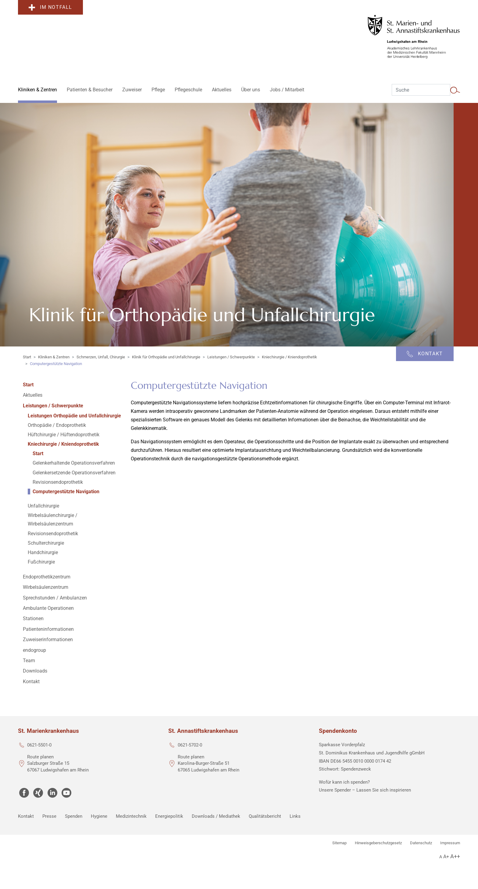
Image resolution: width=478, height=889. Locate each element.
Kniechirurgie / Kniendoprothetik (289, 357)
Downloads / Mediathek (216, 816)
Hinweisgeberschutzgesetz (378, 843)
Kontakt (26, 816)
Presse (49, 816)
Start (27, 357)
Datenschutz (421, 843)
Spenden (73, 816)
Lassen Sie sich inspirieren (383, 790)
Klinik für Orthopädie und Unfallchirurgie (166, 357)
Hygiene (99, 816)
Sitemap (339, 843)
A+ (446, 856)
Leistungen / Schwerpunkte (231, 357)
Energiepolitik (169, 816)
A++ (455, 856)
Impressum (450, 843)
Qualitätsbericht (265, 816)
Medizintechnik (131, 816)
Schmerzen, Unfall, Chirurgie (101, 357)
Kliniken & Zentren (54, 357)
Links (295, 816)
